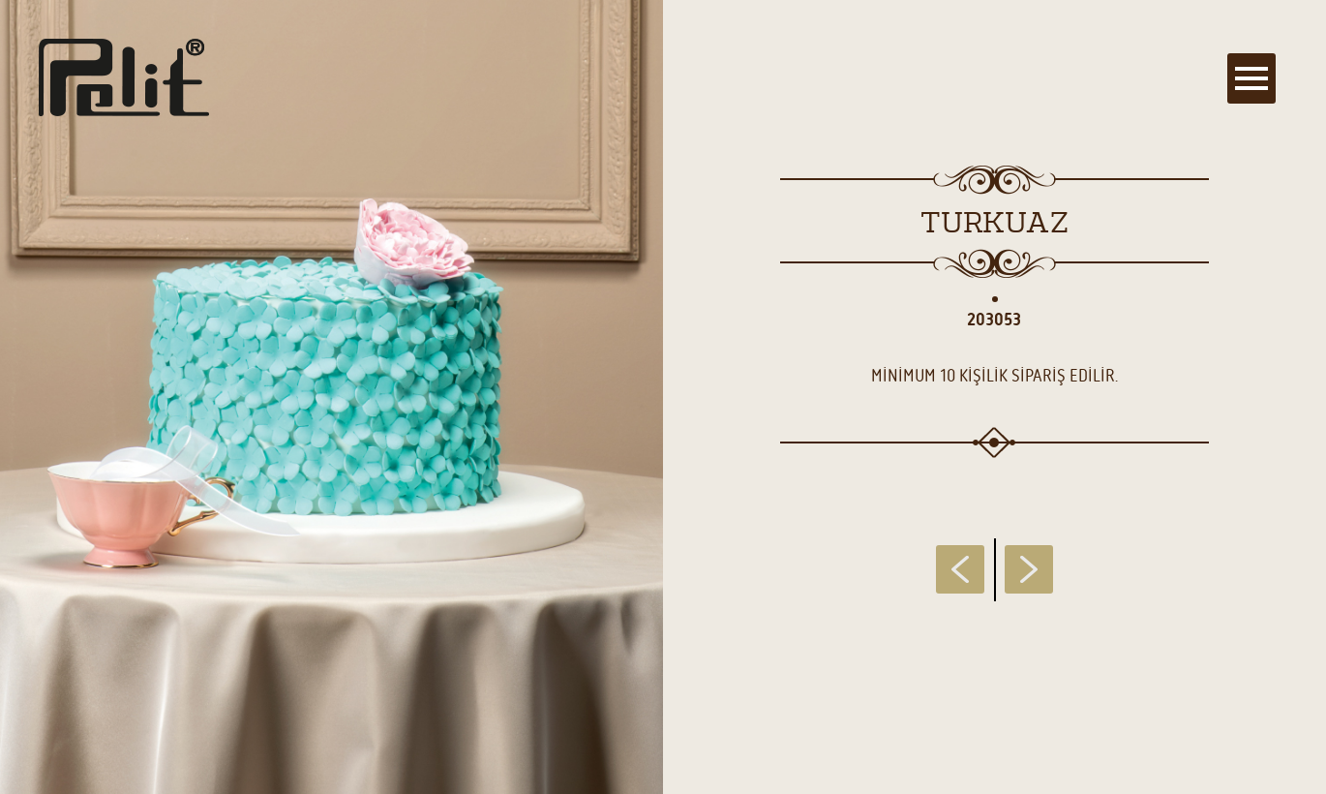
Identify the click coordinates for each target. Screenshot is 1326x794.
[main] (663, 397)
